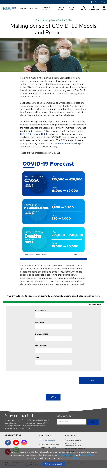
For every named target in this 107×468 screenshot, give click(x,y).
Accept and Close (53, 464)
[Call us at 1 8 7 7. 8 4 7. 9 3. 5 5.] (94, 8)
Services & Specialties (46, 8)
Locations (33, 8)
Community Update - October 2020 (53, 20)
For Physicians (71, 2)
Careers (87, 2)
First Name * (40, 310)
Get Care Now (72, 8)
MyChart (95, 2)
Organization (41, 346)
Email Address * (42, 334)
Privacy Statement (67, 455)
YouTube (16, 441)
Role (37, 358)
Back (53, 397)
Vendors (80, 2)
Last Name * (40, 322)
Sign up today (65, 416)
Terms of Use (86, 455)
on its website (65, 143)
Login (103, 2)
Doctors (23, 8)
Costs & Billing (60, 8)
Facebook (8, 441)
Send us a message (47, 440)
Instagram (24, 441)
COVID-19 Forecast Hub (33, 134)
